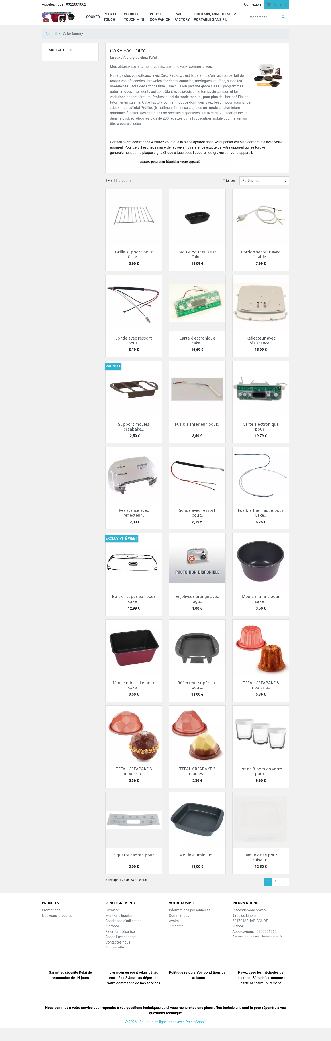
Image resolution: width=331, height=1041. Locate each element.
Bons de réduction (183, 931)
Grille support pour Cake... (134, 254)
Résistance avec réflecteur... (134, 513)
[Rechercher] (262, 17)
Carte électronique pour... (261, 426)
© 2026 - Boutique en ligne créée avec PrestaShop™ (165, 1035)
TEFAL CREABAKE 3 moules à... (261, 685)
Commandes (179, 915)
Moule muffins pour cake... (261, 599)
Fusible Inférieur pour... (197, 424)
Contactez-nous (117, 942)
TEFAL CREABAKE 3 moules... (197, 771)
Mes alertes (178, 937)
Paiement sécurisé (120, 931)
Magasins (113, 953)
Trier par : (230, 180)
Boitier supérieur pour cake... (133, 599)
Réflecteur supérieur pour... (197, 685)
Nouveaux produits (57, 915)
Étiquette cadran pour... (133, 855)
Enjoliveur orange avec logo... (197, 599)
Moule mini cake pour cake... (134, 685)
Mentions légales (118, 915)
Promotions (51, 910)
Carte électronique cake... (197, 340)
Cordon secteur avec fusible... (260, 254)
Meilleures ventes (55, 921)
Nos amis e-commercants (125, 958)
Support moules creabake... (133, 426)
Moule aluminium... (197, 855)
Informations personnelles (189, 910)
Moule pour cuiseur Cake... (197, 254)
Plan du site (114, 948)
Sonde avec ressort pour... (133, 340)
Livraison (112, 910)
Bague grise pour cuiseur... (260, 857)
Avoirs (174, 921)
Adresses (176, 926)
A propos (112, 926)
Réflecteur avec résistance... (260, 340)
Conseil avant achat (121, 937)
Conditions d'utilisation (123, 921)
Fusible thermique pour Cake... (261, 513)
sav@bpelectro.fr (268, 937)
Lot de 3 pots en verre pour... (260, 771)
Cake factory (59, 50)
